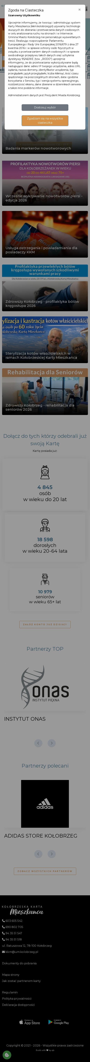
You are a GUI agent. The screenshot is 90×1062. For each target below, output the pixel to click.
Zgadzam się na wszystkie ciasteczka (45, 120)
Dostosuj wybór (45, 107)
